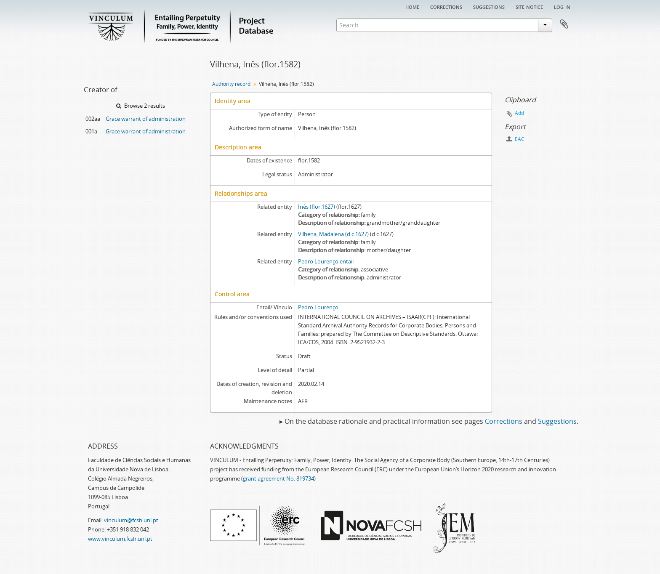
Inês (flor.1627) (316, 206)
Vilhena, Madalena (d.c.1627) (333, 234)
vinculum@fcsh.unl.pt (131, 520)
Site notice (529, 6)
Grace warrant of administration (146, 118)
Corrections (446, 6)
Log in (562, 6)
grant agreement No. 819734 (278, 478)
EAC (515, 139)
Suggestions (489, 6)
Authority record (231, 84)
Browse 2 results (140, 105)
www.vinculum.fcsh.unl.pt (120, 538)
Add (519, 113)
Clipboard (564, 24)
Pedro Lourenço (318, 307)
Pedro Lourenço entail (326, 261)
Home (412, 6)
